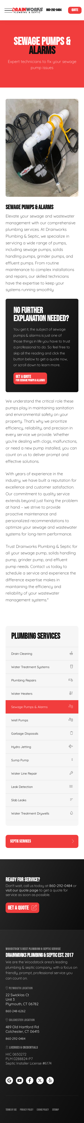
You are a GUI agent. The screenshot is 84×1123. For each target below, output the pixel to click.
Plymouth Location (19, 988)
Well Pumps (42, 720)
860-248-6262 (16, 1011)
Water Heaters (42, 694)
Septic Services (42, 841)
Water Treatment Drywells (42, 813)
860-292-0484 (53, 10)
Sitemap (55, 1109)
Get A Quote (30, 378)
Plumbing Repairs (42, 680)
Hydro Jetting (42, 747)
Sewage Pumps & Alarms (42, 707)
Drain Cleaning (42, 654)
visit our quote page (22, 890)
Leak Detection (42, 787)
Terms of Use (11, 1109)
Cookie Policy (43, 1109)
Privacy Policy (26, 1109)
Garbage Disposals (42, 734)
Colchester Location (20, 1020)
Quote (74, 10)
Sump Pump (42, 760)
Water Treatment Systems (42, 667)
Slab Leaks (42, 800)
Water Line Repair (42, 773)
